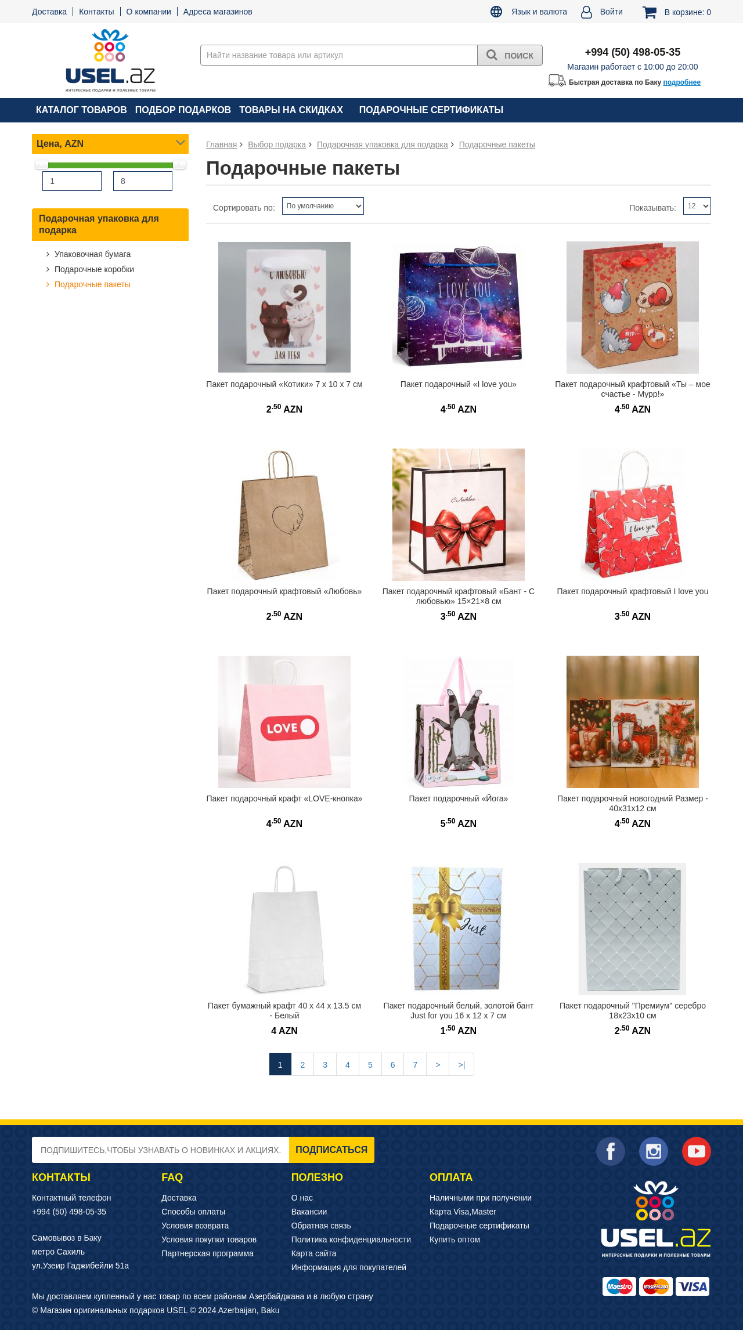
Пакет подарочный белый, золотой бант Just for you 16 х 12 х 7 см (459, 1010)
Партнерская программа (207, 1253)
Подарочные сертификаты (431, 110)
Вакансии (309, 1211)
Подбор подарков (183, 110)
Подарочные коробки (93, 269)
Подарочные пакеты (91, 284)
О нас (302, 1197)
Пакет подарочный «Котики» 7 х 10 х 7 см (284, 384)
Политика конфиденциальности (351, 1239)
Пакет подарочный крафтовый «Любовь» (284, 591)
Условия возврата (195, 1225)
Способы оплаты (193, 1211)
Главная (221, 144)
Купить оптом (455, 1239)
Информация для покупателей (348, 1267)
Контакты (96, 11)
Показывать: (652, 207)
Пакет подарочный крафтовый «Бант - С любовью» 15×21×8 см (459, 596)
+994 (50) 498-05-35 (69, 1211)
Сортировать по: (244, 207)
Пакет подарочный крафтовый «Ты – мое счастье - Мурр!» (632, 389)
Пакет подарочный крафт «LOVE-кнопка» (284, 798)
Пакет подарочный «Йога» (458, 798)
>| (461, 1064)
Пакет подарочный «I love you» (459, 384)
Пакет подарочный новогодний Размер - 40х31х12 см (632, 803)
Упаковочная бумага (91, 254)
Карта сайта (314, 1253)
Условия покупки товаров (209, 1239)
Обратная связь (321, 1225)
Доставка (49, 11)
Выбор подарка (277, 144)
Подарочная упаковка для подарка (99, 224)
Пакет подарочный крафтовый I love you (633, 591)
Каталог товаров (81, 110)
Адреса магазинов (218, 11)
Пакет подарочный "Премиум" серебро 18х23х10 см (633, 1010)
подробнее (682, 82)
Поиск (509, 54)
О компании (149, 11)
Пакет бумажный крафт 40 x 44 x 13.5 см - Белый (284, 1010)
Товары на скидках (291, 110)
